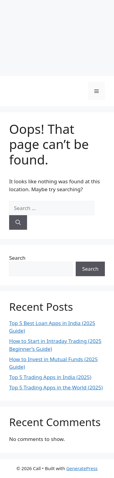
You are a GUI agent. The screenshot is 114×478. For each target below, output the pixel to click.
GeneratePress (82, 468)
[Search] (18, 222)
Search (17, 257)
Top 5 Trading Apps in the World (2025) (56, 387)
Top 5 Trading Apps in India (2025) (50, 377)
